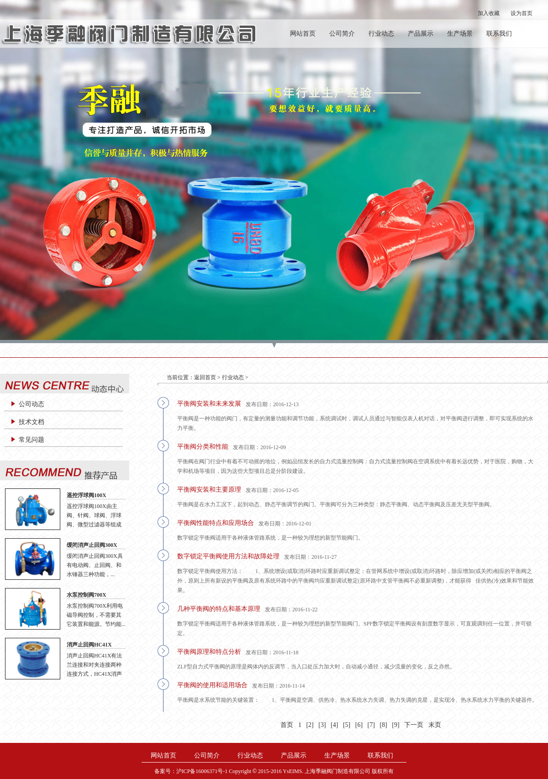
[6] (359, 724)
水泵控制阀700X (86, 595)
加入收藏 (489, 13)
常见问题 (31, 439)
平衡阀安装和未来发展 (209, 403)
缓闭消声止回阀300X (92, 545)
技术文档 (31, 422)
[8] (383, 724)
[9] (395, 724)
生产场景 (460, 33)
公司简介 (342, 33)
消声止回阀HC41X (89, 644)
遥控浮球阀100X (86, 495)
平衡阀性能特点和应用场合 (215, 522)
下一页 (413, 724)
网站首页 (303, 33)
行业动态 (381, 33)
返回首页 (205, 377)
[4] (334, 724)
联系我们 (499, 33)
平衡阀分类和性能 (202, 446)
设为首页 (521, 13)
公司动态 (31, 404)
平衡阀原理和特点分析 (209, 651)
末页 (434, 724)
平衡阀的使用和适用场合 (212, 685)
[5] (346, 724)
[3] (322, 724)
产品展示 (420, 33)
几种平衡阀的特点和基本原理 (218, 608)
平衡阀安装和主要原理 (209, 489)
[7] (371, 724)
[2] (309, 724)
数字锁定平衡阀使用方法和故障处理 (228, 556)
